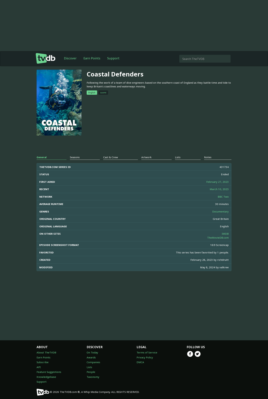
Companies (93, 362)
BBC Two (223, 196)
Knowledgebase (46, 377)
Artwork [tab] (146, 157)
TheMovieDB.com (218, 237)
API (39, 367)
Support (113, 58)
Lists (89, 367)
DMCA (140, 362)
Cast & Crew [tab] (110, 157)
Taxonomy (93, 377)
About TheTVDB (46, 352)
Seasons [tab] (75, 157)
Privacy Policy (145, 357)
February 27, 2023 (217, 181)
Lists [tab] (177, 157)
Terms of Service (147, 352)
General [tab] (41, 157)
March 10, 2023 (219, 189)
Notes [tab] (207, 157)
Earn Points (91, 58)
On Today (92, 352)
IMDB (225, 233)
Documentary (220, 211)
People (91, 372)
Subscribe (43, 362)
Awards (91, 357)
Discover (70, 58)
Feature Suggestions (49, 372)
